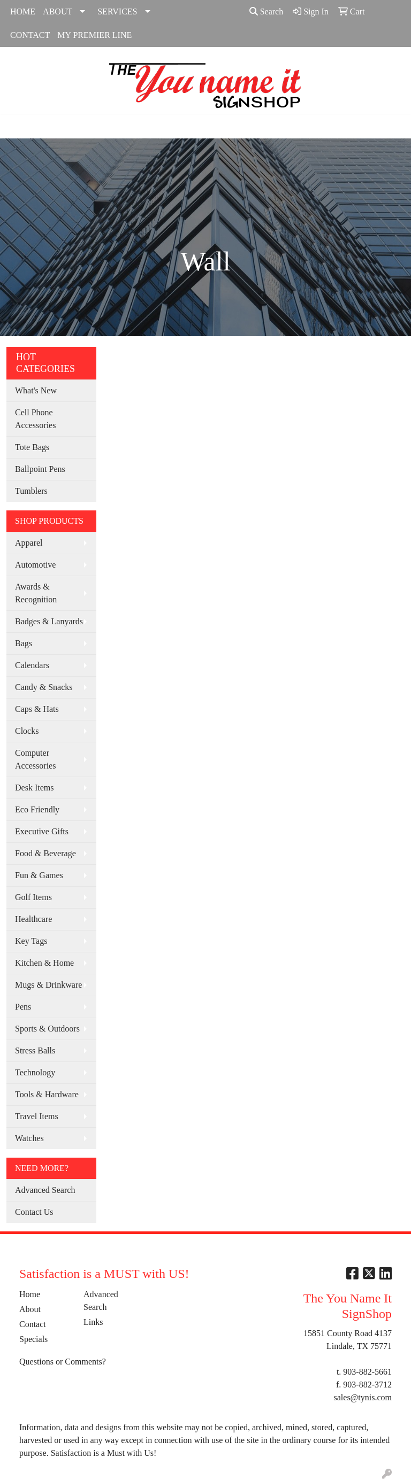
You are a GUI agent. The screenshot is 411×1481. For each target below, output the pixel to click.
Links (93, 1322)
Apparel (29, 542)
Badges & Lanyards (49, 621)
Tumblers (31, 490)
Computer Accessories (35, 759)
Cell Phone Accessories (35, 419)
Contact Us (34, 1211)
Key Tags (31, 940)
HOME (22, 11)
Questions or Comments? (62, 1361)
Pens (23, 1006)
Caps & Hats (37, 709)
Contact (32, 1324)
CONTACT (30, 35)
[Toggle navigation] (16, 126)
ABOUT (57, 11)
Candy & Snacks (44, 687)
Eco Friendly (37, 809)
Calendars (32, 665)
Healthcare (33, 919)
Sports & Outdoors (47, 1028)
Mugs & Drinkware (48, 984)
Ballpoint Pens (40, 469)
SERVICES (117, 11)
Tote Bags (32, 447)
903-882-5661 (367, 1371)
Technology (35, 1072)
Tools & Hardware (47, 1094)
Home (29, 1294)
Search (266, 11)
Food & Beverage (45, 853)
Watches (29, 1138)
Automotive (35, 564)
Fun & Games (39, 875)
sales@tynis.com (363, 1397)
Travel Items (36, 1116)
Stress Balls (35, 1050)
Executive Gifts (41, 831)
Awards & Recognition (36, 593)
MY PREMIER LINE (94, 35)
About (30, 1309)
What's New (36, 390)
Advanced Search (45, 1190)
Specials (33, 1339)
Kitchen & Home (44, 962)
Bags (23, 643)
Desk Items (34, 787)
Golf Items (33, 897)
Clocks (27, 730)
